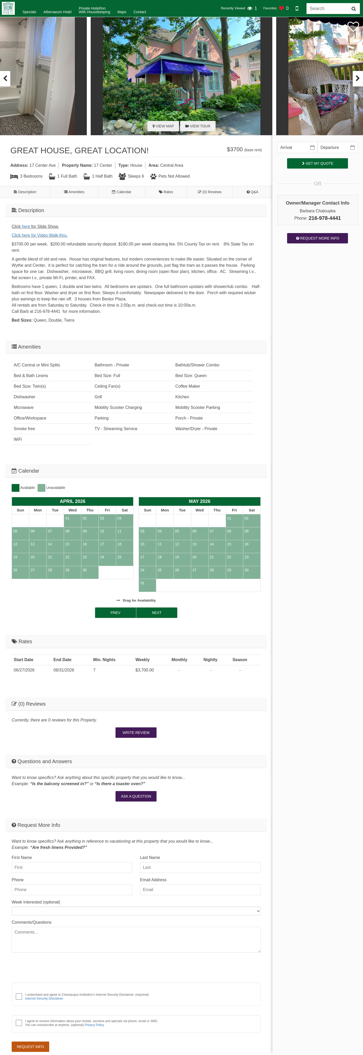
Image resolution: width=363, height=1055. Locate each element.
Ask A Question (136, 796)
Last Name (150, 857)
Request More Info (317, 238)
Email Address (153, 880)
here (26, 226)
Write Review (136, 733)
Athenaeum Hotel (58, 12)
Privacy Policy (94, 1025)
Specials (29, 12)
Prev (115, 613)
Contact (139, 12)
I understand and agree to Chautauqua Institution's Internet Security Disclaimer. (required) (87, 996)
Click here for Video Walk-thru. (40, 235)
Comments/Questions (32, 922)
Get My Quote (317, 163)
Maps (121, 12)
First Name (22, 857)
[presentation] (5, 78)
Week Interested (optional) (36, 902)
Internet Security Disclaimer (44, 998)
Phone (18, 880)
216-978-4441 (325, 218)
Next (156, 613)
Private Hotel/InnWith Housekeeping (94, 10)
